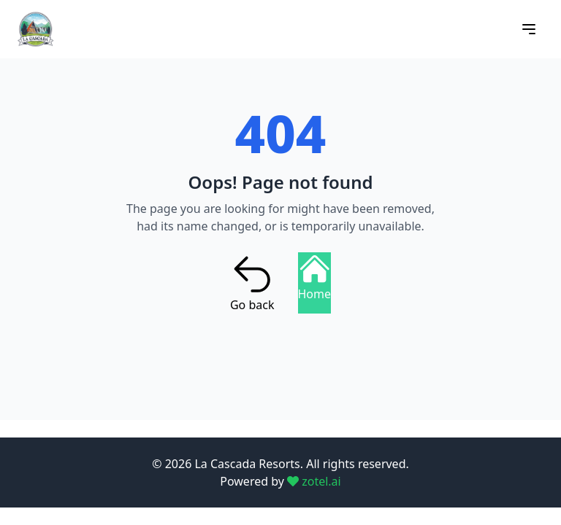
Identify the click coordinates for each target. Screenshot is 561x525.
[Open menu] (528, 29)
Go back (252, 283)
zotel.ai (314, 481)
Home (315, 277)
